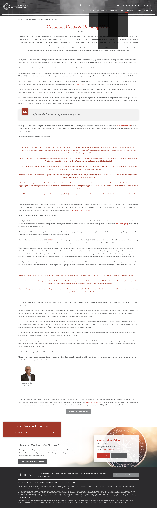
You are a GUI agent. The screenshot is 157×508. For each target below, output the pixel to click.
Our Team (100, 10)
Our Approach (111, 10)
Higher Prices (79, 84)
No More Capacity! (122, 224)
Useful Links (120, 5)
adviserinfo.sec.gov (24, 497)
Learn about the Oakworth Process (33, 461)
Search (138, 5)
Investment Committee (93, 402)
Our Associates (119, 456)
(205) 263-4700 (109, 449)
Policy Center (65, 482)
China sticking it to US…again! (79, 210)
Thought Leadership (126, 10)
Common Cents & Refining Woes (47, 19)
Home (82, 10)
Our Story (90, 10)
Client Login (148, 5)
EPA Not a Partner (54, 240)
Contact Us (129, 5)
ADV (74, 482)
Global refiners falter (123, 126)
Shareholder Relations (144, 10)
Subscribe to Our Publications (78, 411)
